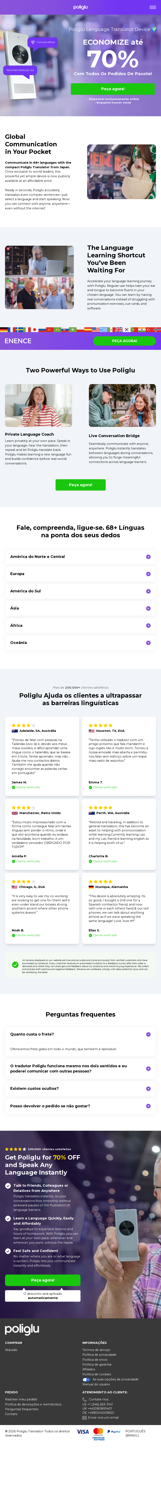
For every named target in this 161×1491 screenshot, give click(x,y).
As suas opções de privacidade (110, 1379)
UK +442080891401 (97, 1408)
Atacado (11, 1350)
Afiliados (88, 1369)
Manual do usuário (96, 1384)
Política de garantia (96, 1364)
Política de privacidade (99, 1355)
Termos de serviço (96, 1350)
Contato (11, 1414)
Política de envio (95, 1360)
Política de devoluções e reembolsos (33, 1404)
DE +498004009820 (98, 1413)
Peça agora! (113, 89)
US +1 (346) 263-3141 (97, 1404)
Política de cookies (96, 1374)
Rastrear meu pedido (21, 1399)
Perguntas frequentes (21, 1409)
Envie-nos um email (103, 1417)
